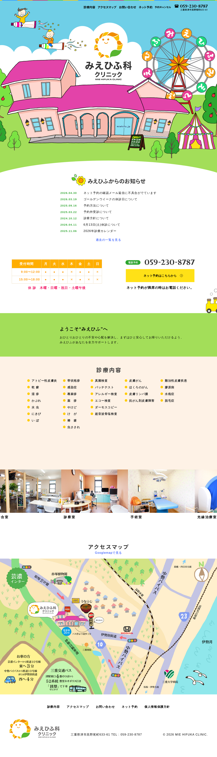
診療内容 (53, 718)
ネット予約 (130, 718)
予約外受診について (98, 211)
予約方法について (96, 205)
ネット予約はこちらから (162, 286)
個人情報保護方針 (157, 718)
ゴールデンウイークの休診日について (111, 199)
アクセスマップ (78, 718)
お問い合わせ (105, 718)
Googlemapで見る (108, 564)
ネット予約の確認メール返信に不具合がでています (120, 192)
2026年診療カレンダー (100, 230)
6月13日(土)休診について (102, 224)
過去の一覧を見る (108, 239)
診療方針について (96, 218)
